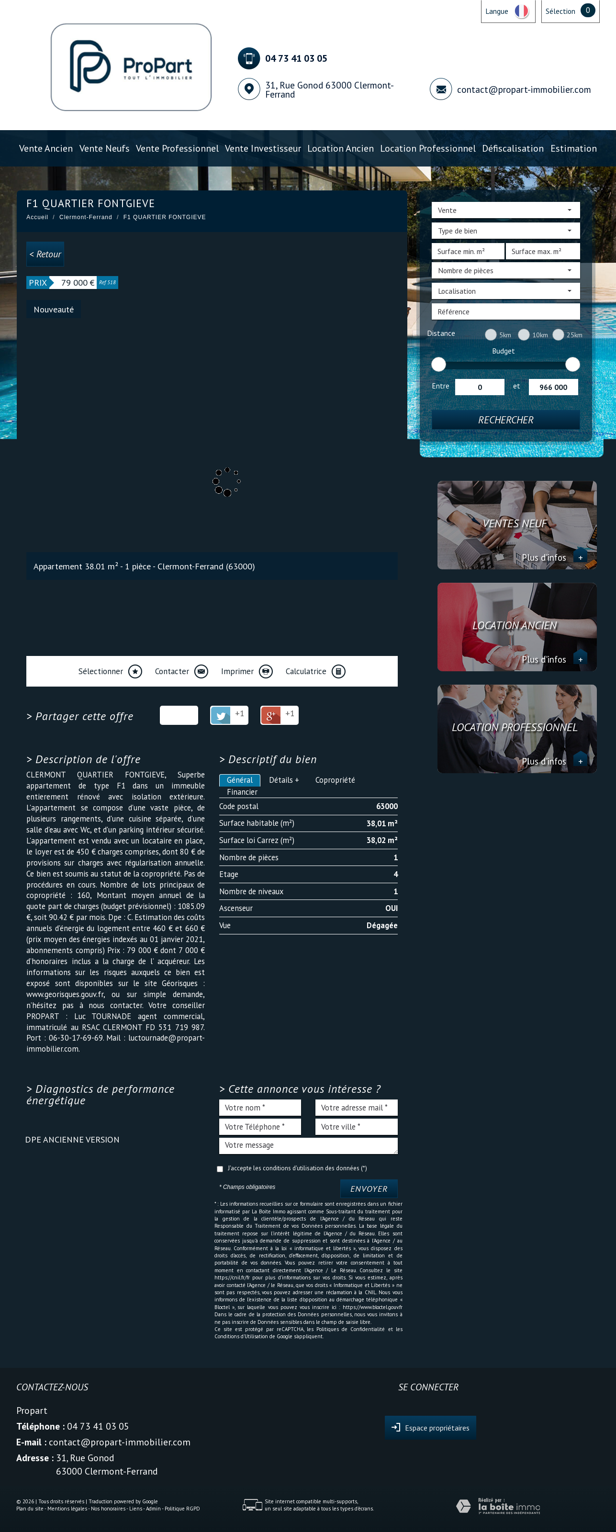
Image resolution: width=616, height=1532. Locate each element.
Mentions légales (67, 1508)
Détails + (284, 780)
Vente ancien (46, 148)
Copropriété (335, 780)
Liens (135, 1508)
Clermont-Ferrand (85, 217)
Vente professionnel (177, 148)
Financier (242, 792)
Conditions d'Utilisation (241, 1336)
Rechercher (506, 419)
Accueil (37, 217)
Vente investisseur (263, 148)
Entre (440, 385)
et (516, 385)
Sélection (560, 11)
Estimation (573, 148)
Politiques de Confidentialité (350, 1329)
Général (240, 780)
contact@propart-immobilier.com (524, 89)
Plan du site (30, 1508)
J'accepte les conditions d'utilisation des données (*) (297, 1168)
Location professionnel (428, 148)
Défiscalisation (513, 148)
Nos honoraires (108, 1508)
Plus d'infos (554, 557)
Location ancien (340, 148)
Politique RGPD (182, 1508)
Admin (153, 1508)
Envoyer (369, 1188)
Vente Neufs (104, 148)
